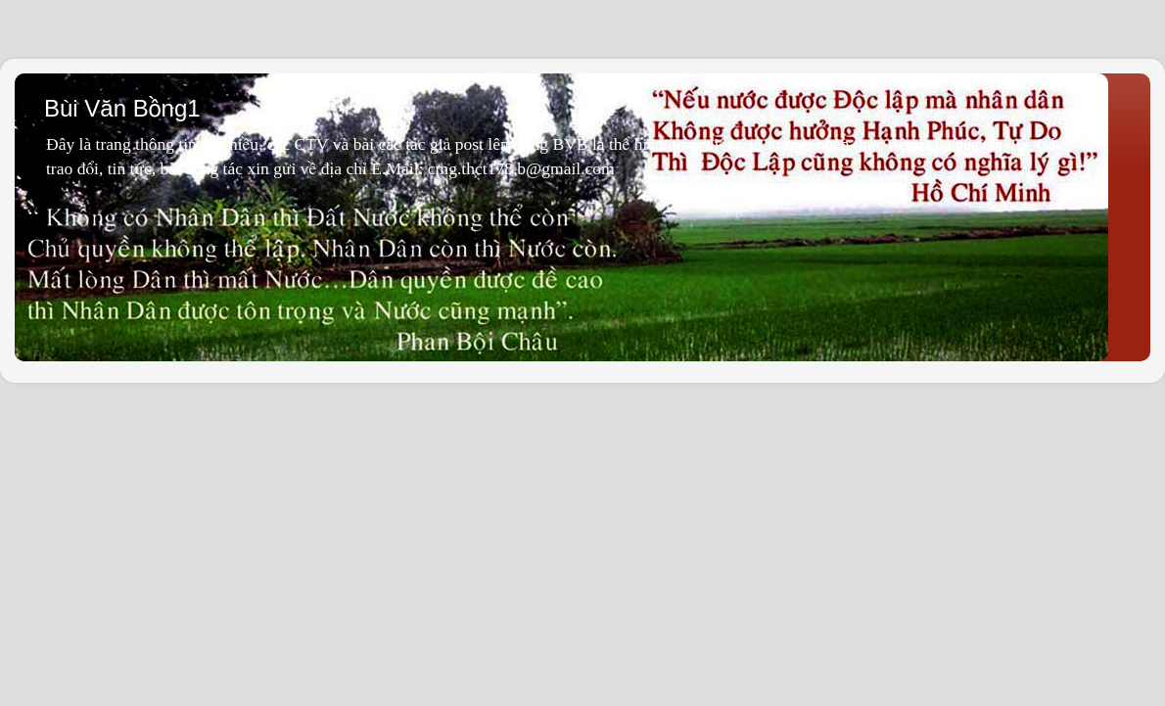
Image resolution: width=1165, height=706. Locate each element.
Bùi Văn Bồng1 (122, 108)
